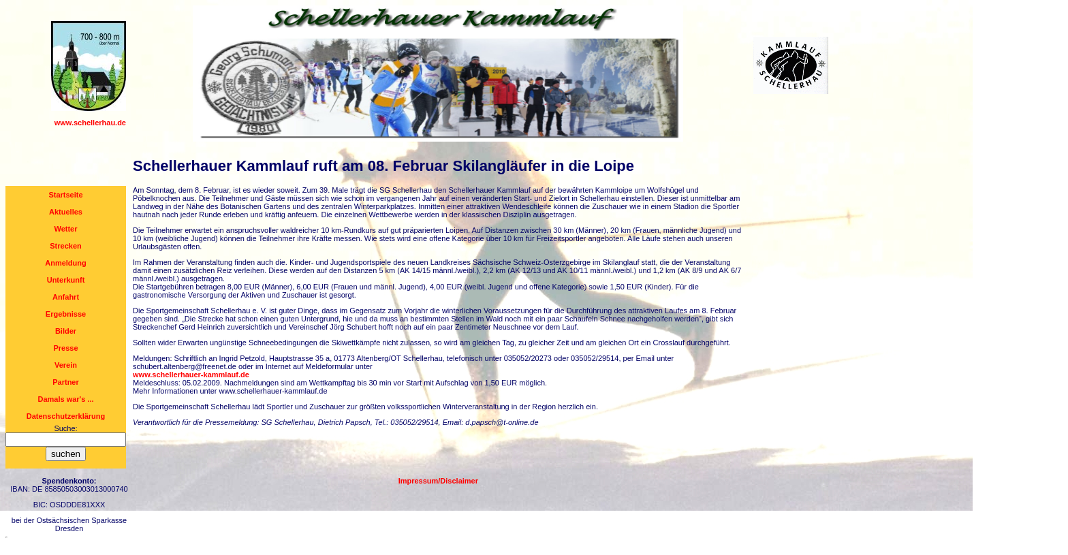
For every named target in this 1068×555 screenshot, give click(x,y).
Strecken (65, 246)
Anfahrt (65, 297)
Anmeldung (66, 263)
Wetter (65, 229)
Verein (65, 365)
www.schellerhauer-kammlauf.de (191, 374)
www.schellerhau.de (90, 122)
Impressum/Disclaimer (438, 481)
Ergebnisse (66, 314)
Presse (65, 348)
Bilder (65, 331)
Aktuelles (65, 212)
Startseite (65, 195)
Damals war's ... (65, 399)
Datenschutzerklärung (66, 416)
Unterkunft (66, 280)
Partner (65, 382)
